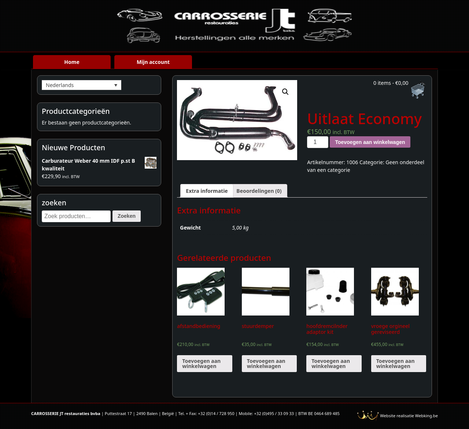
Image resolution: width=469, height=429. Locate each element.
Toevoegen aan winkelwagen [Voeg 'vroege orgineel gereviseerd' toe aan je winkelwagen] (395, 363)
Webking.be (426, 415)
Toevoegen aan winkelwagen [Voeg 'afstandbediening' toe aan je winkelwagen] (201, 363)
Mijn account (153, 61)
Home (71, 61)
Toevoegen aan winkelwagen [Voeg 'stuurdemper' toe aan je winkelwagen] (266, 363)
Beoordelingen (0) (258, 190)
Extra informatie (207, 190)
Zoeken (127, 216)
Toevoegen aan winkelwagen (370, 142)
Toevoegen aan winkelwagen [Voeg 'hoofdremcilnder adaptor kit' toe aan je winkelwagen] (330, 363)
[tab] (206, 191)
